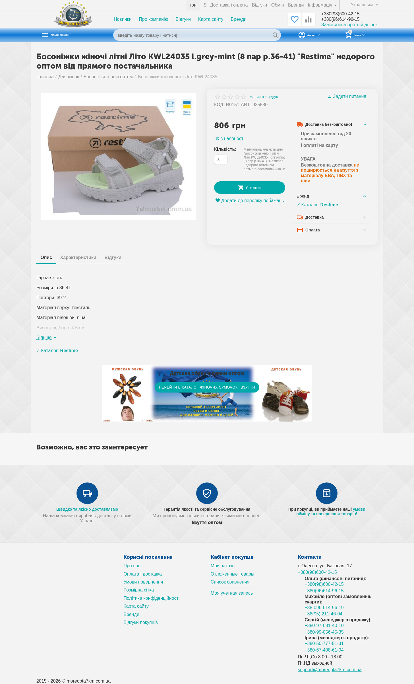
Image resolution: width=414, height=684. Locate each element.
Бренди (296, 5)
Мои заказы (223, 565)
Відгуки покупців (140, 622)
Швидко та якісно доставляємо (87, 509)
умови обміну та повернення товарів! (330, 511)
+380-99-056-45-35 (324, 632)
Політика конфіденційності (151, 598)
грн (193, 5)
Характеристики (83, 257)
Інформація (321, 5)
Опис (48, 257)
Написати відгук (264, 97)
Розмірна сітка (138, 590)
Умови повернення (143, 582)
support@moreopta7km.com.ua (330, 669)
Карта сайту (210, 19)
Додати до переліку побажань (249, 200)
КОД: (219, 104)
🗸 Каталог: (317, 204)
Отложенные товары (232, 574)
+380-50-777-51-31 (324, 643)
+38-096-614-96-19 (324, 607)
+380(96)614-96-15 (343, 19)
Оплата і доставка (142, 574)
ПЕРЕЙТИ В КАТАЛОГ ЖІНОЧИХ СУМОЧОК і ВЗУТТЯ (207, 387)
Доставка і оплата (229, 5)
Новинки (123, 19)
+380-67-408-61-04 (324, 650)
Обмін (277, 5)
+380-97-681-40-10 (324, 625)
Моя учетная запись (232, 593)
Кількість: (225, 149)
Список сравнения (230, 582)
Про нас (131, 565)
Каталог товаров (72, 35)
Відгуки (259, 5)
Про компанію (153, 19)
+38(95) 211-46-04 (323, 613)
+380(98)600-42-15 (343, 14)
